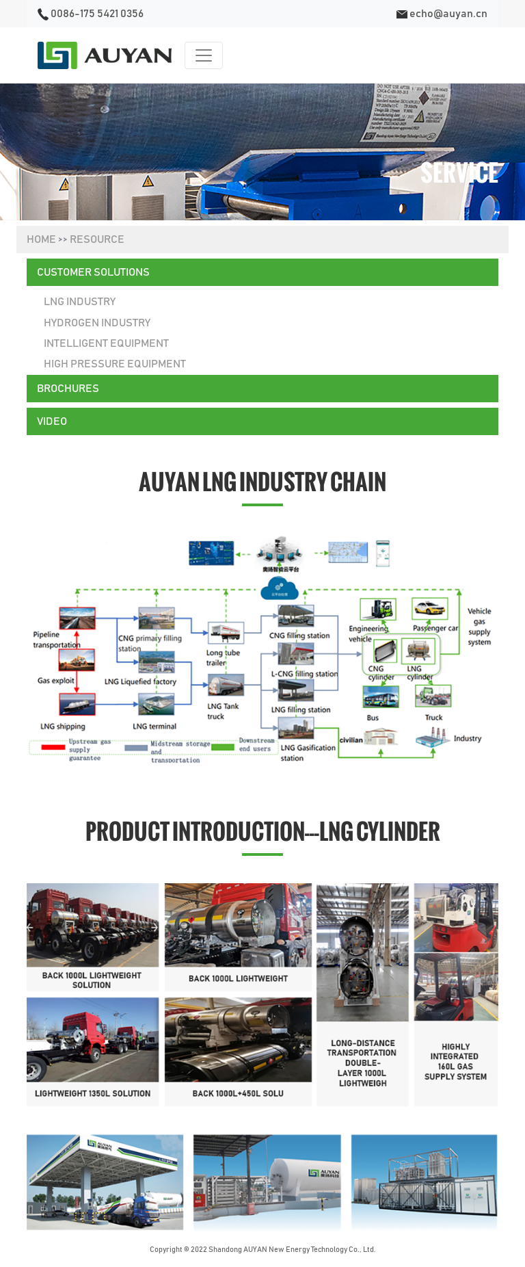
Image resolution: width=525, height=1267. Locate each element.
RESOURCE (97, 239)
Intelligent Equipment (106, 343)
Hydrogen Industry (97, 322)
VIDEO (52, 421)
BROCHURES (68, 388)
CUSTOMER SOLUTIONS (93, 272)
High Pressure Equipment (115, 363)
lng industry (80, 301)
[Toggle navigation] (204, 55)
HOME (41, 239)
